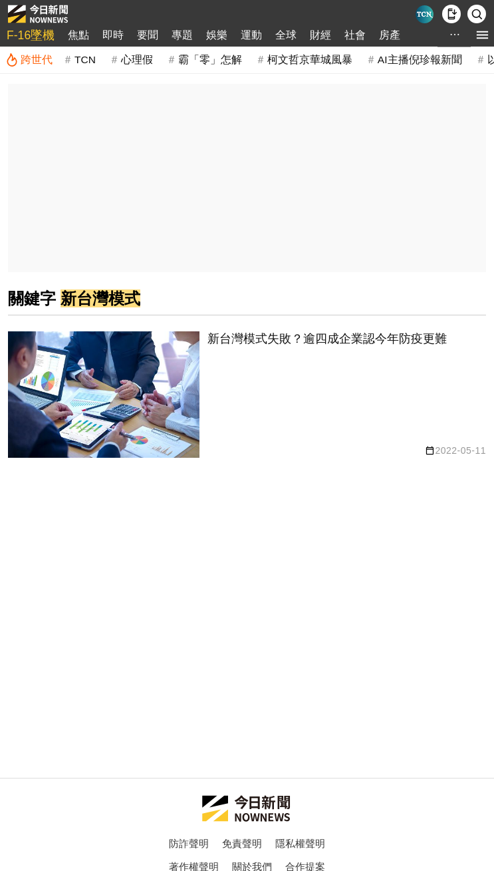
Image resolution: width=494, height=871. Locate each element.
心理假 (137, 59)
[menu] (482, 35)
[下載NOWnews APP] (451, 14)
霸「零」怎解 (210, 59)
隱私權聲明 (300, 843)
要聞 (147, 35)
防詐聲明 (189, 843)
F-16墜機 (31, 35)
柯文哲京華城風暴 (309, 59)
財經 (320, 35)
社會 (355, 35)
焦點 (78, 35)
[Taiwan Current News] (424, 14)
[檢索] (476, 14)
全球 (286, 35)
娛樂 (216, 35)
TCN (85, 59)
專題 (182, 35)
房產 (389, 35)
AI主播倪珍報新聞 (420, 59)
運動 (251, 35)
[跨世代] (29, 60)
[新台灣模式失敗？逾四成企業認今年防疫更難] (247, 394)
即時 (113, 35)
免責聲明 (242, 843)
